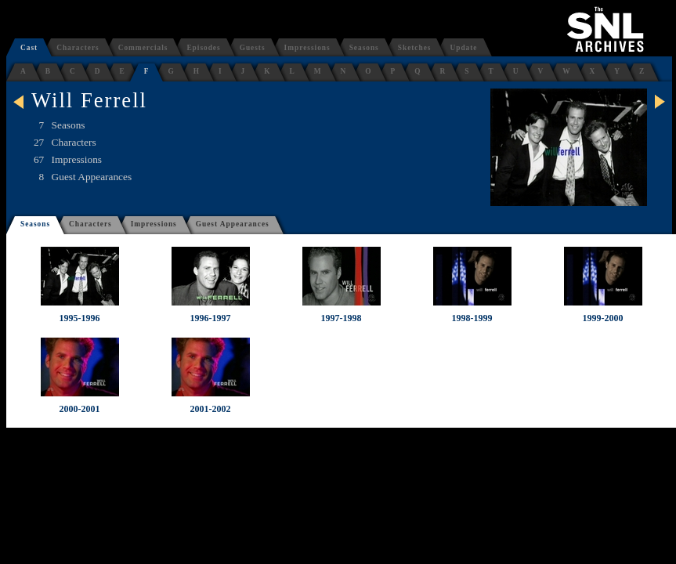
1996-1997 (210, 318)
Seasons (364, 48)
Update (463, 48)
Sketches (415, 48)
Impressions (307, 48)
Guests (253, 48)
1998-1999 (472, 318)
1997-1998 (341, 318)
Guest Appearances (232, 224)
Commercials (143, 48)
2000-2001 (80, 408)
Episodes (203, 48)
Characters (77, 48)
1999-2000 (603, 318)
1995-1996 (80, 318)
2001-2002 (210, 408)
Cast (29, 48)
